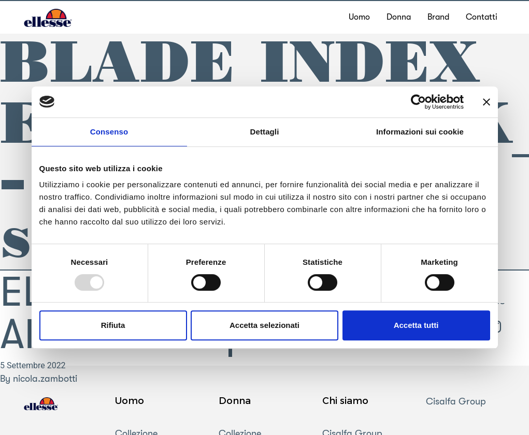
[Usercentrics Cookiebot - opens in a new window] (418, 102)
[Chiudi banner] (486, 102)
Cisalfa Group (456, 401)
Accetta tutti (416, 325)
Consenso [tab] (109, 131)
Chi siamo (345, 400)
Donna (235, 400)
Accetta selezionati (264, 325)
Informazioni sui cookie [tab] (420, 131)
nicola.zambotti (45, 378)
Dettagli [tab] (264, 131)
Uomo (129, 400)
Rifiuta (113, 325)
